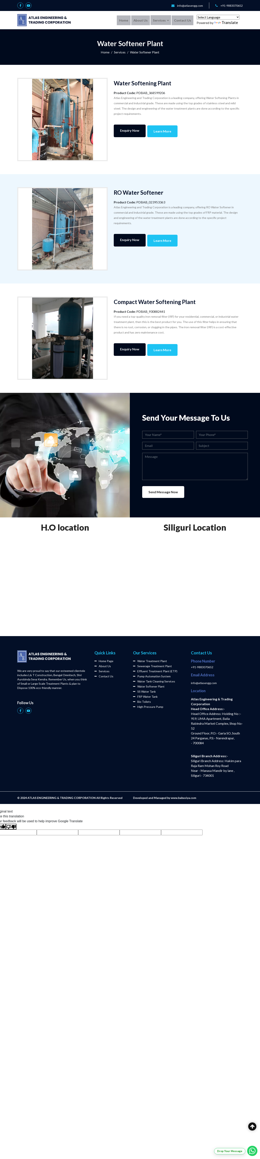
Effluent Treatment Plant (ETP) (155, 671)
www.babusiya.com (183, 797)
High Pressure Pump (148, 707)
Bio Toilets (142, 702)
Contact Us (182, 20)
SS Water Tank (144, 691)
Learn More (163, 130)
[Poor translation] (11, 827)
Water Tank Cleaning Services (154, 681)
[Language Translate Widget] (218, 17)
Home (122, 20)
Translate (226, 22)
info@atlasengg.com (190, 5)
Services (159, 20)
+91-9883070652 (231, 5)
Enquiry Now (129, 130)
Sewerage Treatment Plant (152, 666)
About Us (140, 20)
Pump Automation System (152, 676)
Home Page (103, 661)
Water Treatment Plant (150, 661)
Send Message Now (163, 492)
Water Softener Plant (149, 686)
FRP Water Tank (145, 696)
